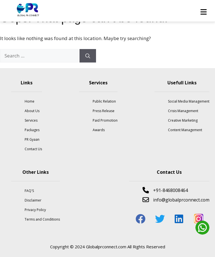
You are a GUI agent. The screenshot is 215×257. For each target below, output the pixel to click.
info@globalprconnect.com (175, 199)
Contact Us (33, 149)
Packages (32, 130)
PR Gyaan (32, 139)
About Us (32, 110)
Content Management (185, 130)
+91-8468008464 (165, 190)
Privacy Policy (35, 209)
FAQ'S (29, 190)
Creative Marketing (183, 120)
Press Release (103, 110)
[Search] (88, 55)
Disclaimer (33, 200)
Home (29, 101)
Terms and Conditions (42, 219)
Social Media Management (188, 101)
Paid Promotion (105, 120)
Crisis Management (183, 110)
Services (31, 120)
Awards (99, 130)
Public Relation (104, 101)
